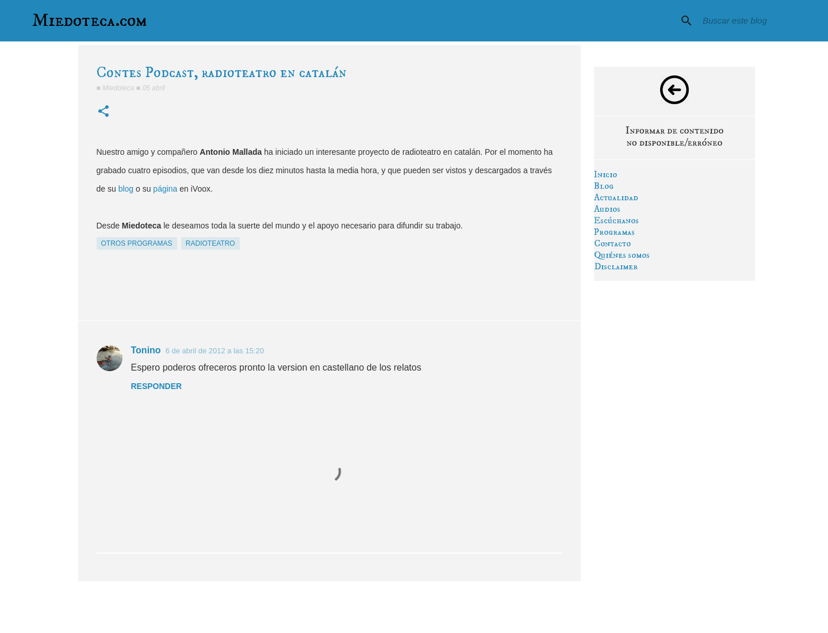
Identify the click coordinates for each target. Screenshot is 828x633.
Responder (156, 386)
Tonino (146, 350)
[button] (103, 112)
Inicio (605, 174)
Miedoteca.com (89, 20)
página (165, 188)
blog (125, 188)
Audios (607, 209)
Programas (614, 232)
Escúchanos (616, 220)
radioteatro (210, 243)
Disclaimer (616, 266)
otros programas (136, 243)
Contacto (612, 243)
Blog (604, 186)
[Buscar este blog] (758, 21)
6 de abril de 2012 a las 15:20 (215, 350)
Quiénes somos (622, 255)
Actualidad (616, 197)
